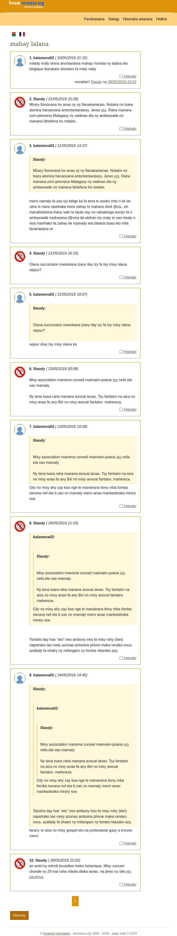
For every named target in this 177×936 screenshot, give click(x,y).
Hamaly (128, 76)
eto (103, 110)
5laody (96, 82)
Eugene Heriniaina (56, 933)
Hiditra (161, 19)
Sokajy (113, 19)
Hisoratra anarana (138, 19)
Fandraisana (94, 19)
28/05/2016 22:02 (122, 82)
